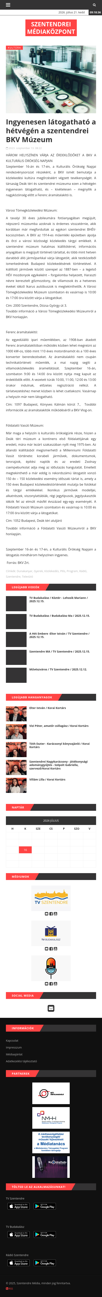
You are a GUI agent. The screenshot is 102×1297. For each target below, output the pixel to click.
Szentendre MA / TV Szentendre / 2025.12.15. (59, 651)
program (72, 571)
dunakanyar (24, 571)
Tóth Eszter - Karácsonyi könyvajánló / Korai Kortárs (59, 745)
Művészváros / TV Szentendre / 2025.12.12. (58, 669)
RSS (9, 1288)
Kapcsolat (12, 1040)
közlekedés (51, 571)
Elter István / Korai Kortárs (47, 708)
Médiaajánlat (14, 1054)
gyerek (38, 571)
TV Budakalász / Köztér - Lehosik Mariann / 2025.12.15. (58, 599)
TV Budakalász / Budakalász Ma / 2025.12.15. (59, 616)
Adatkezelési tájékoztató (21, 1061)
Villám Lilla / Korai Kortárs (47, 779)
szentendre (13, 576)
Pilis (62, 571)
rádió (83, 571)
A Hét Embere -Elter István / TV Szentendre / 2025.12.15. (59, 635)
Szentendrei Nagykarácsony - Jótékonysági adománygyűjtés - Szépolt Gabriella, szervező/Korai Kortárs (58, 765)
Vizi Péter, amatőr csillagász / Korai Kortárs (58, 726)
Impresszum (14, 1047)
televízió (27, 576)
